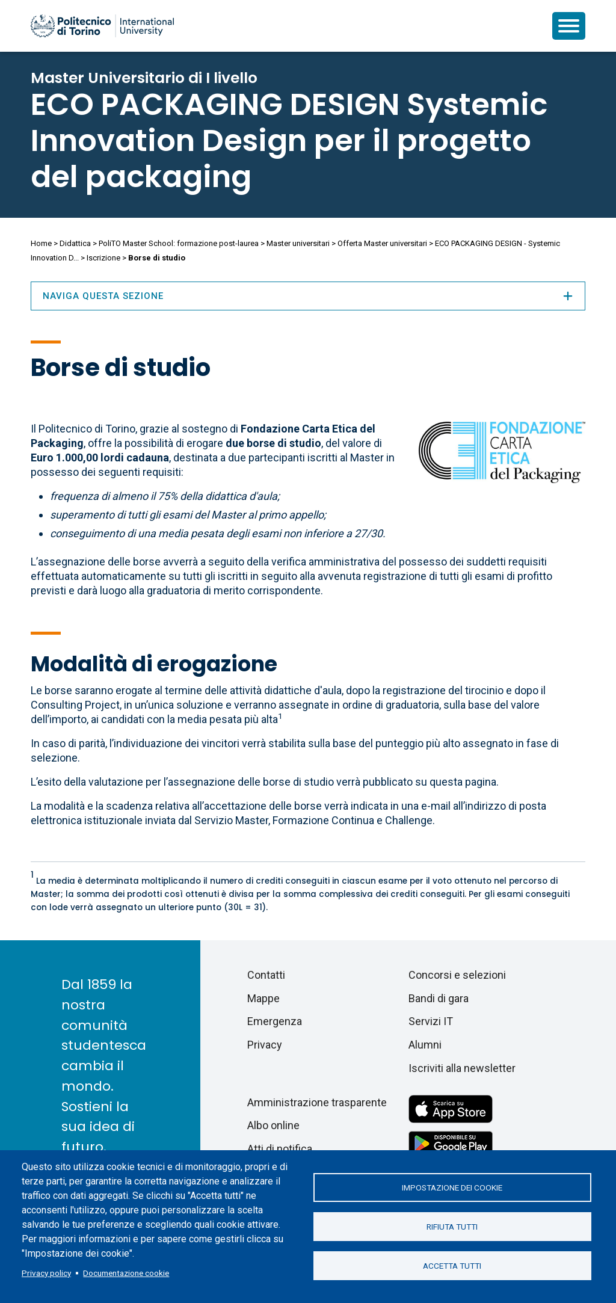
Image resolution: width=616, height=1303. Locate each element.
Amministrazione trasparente (317, 1102)
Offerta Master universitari (382, 243)
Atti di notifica (279, 1148)
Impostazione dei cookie (452, 1187)
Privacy (264, 1044)
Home (41, 243)
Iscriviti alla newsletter (462, 1068)
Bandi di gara (438, 998)
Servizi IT (430, 1021)
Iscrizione (103, 257)
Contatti (266, 975)
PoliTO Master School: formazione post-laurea (179, 243)
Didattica (75, 243)
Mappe (263, 998)
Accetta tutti (452, 1266)
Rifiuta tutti (452, 1226)
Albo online (273, 1125)
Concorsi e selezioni (457, 975)
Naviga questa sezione (308, 296)
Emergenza (274, 1021)
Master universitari (298, 243)
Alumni (425, 1044)
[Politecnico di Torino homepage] (102, 25)
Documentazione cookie (126, 1273)
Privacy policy (46, 1273)
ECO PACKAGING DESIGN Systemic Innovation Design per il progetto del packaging (289, 141)
